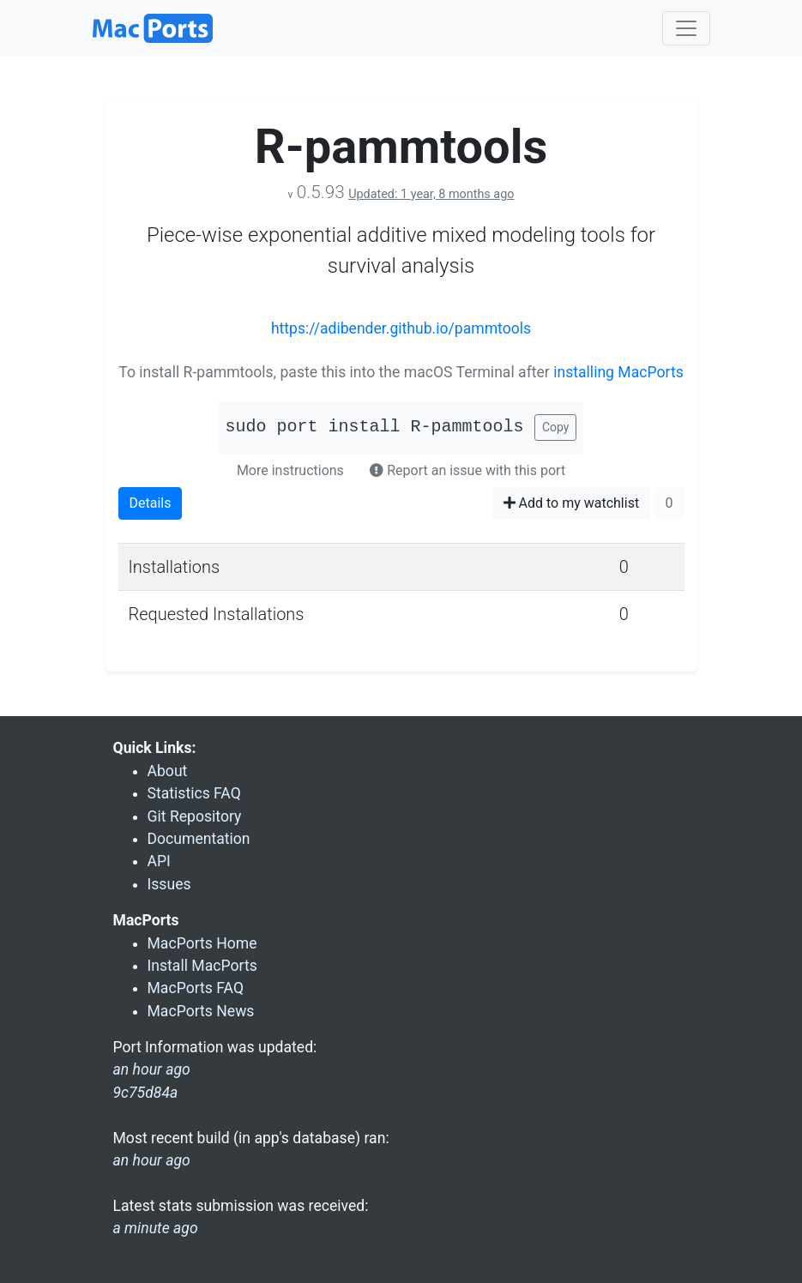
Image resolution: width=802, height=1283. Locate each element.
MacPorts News (201, 1011)
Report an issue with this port (467, 470)
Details (151, 503)
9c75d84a (145, 1092)
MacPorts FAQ (196, 988)
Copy (556, 427)
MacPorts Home (202, 943)
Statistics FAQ (194, 793)
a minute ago (155, 1228)
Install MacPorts (202, 965)
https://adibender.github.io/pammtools (401, 328)
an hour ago (151, 1160)
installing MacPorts (618, 372)
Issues (169, 884)
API (159, 861)
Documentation (199, 838)
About (168, 771)
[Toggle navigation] (686, 28)
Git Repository (195, 816)
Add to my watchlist (572, 503)
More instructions (290, 470)
